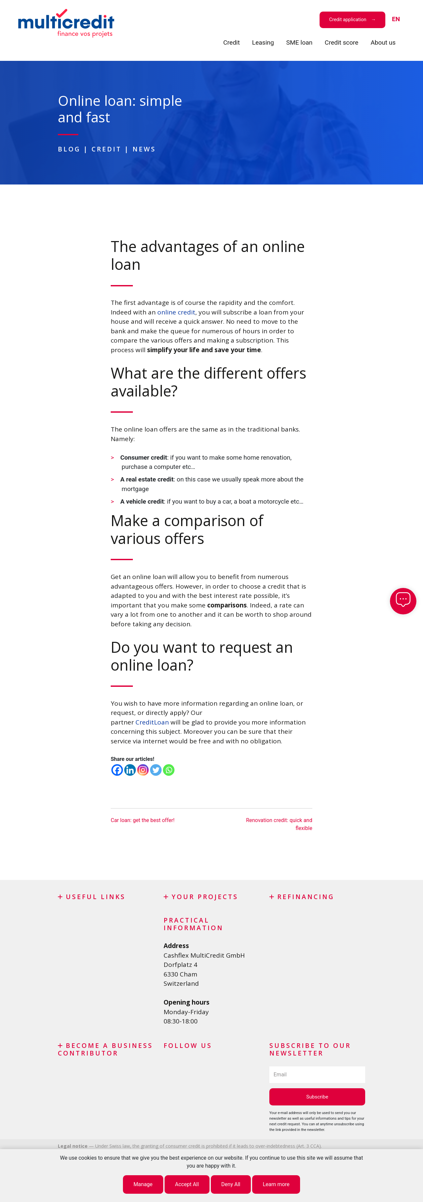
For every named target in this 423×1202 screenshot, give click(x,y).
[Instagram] (143, 770)
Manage (143, 1184)
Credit (231, 42)
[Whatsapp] (168, 770)
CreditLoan (152, 722)
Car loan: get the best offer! (142, 820)
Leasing (263, 42)
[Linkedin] (130, 770)
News (144, 149)
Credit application (347, 19)
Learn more (276, 1184)
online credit (176, 312)
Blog (69, 149)
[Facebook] (117, 770)
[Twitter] (156, 770)
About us (383, 42)
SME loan (299, 42)
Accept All (187, 1184)
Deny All (231, 1184)
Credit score (342, 42)
